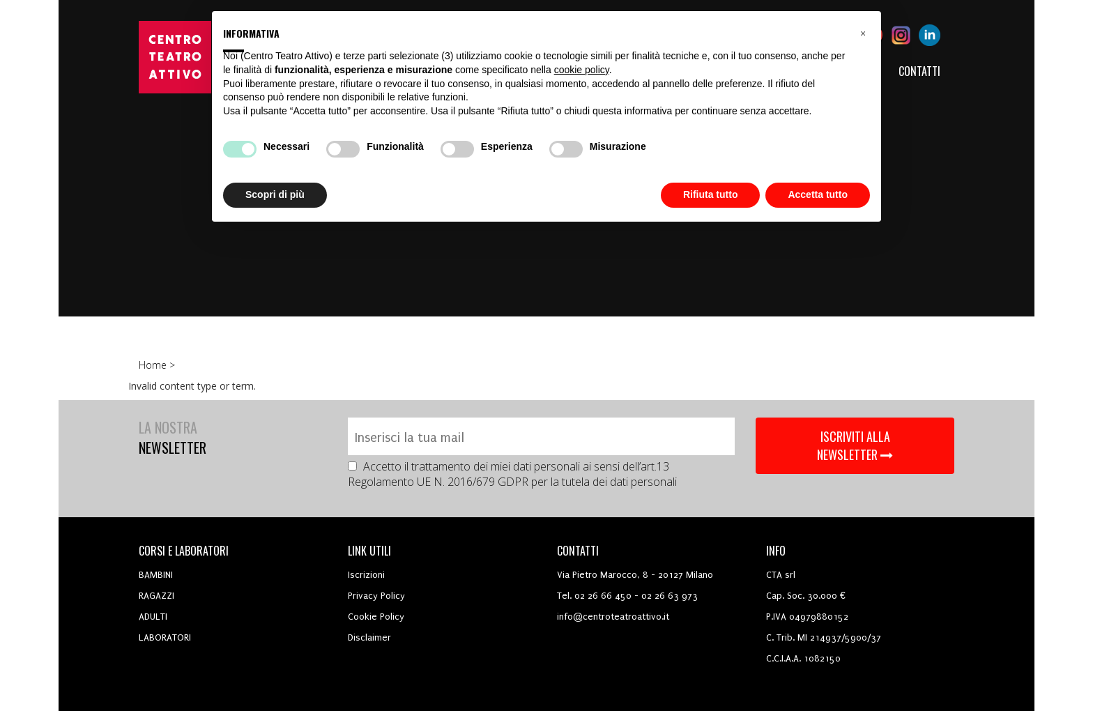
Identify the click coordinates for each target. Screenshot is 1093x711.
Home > (158, 365)
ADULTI (153, 616)
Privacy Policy (376, 595)
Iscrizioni (366, 574)
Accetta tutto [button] (818, 194)
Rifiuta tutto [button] (710, 194)
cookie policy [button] (581, 69)
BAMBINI (156, 574)
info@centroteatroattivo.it (613, 616)
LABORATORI (165, 637)
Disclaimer (369, 637)
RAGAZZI (156, 595)
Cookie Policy (376, 616)
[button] (863, 33)
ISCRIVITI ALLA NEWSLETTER (855, 445)
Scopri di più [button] (275, 194)
